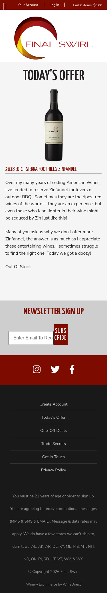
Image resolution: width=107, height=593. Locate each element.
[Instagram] (37, 369)
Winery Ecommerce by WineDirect (53, 584)
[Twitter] (55, 369)
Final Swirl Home (53, 38)
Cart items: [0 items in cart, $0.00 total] (87, 5)
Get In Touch (53, 457)
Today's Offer (53, 417)
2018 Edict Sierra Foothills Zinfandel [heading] (41, 169)
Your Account (28, 5)
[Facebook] (72, 369)
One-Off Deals (53, 430)
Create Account (54, 404)
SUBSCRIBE (60, 334)
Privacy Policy (53, 470)
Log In (54, 5)
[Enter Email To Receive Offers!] (31, 338)
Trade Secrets (53, 443)
